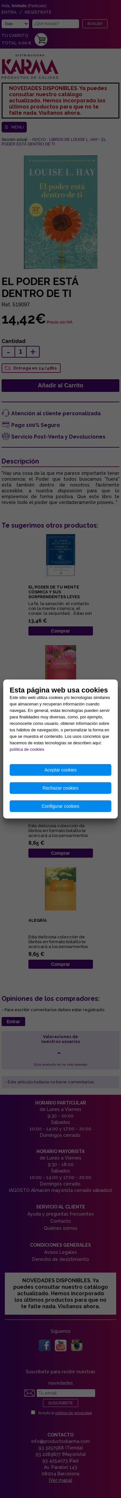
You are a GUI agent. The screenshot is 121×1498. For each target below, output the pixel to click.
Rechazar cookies (60, 788)
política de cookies (27, 749)
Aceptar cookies (61, 769)
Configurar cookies (60, 806)
